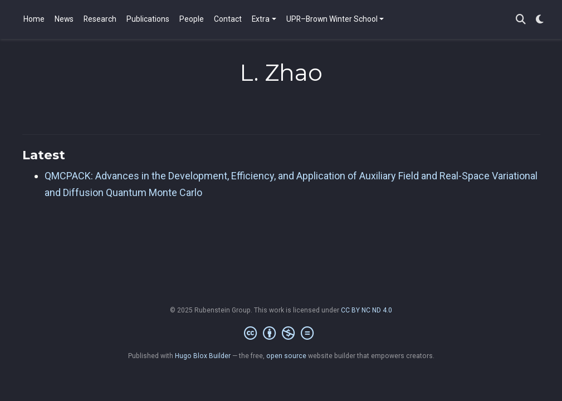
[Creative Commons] (281, 333)
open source (286, 356)
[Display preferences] (540, 19)
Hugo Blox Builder (203, 356)
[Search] (521, 19)
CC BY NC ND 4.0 (366, 310)
